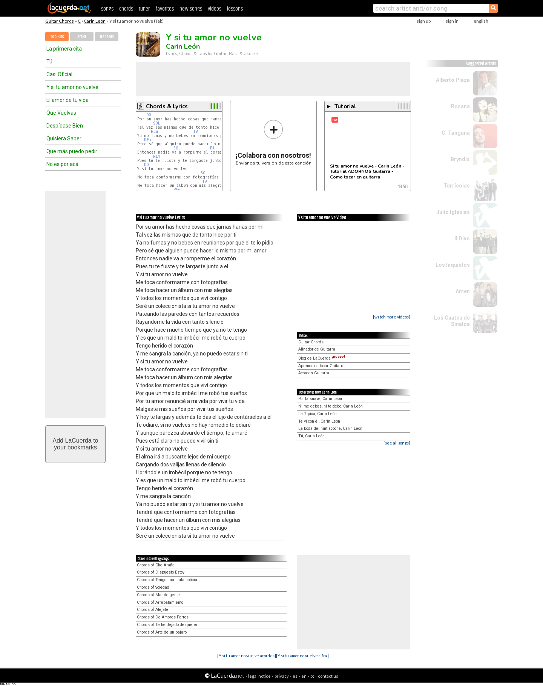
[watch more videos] (391, 316)
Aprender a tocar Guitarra (321, 365)
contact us (328, 676)
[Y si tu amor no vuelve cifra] (302, 655)
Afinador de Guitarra (316, 349)
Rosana (460, 106)
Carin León (95, 21)
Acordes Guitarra (313, 373)
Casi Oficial (59, 74)
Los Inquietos (453, 265)
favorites (164, 9)
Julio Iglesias (453, 212)
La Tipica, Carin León (317, 413)
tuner (144, 9)
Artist (81, 36)
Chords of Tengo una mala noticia (167, 579)
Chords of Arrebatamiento (160, 602)
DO (148, 114)
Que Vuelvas (61, 113)
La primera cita (64, 49)
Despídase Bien (64, 126)
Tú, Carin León (311, 436)
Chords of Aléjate (152, 609)
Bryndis (460, 159)
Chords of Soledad (153, 587)
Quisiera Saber (63, 138)
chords (126, 9)
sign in (452, 21)
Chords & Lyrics (167, 106)
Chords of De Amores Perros (163, 617)
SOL (156, 123)
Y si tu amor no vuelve (72, 87)
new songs (190, 9)
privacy (282, 676)
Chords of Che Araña (156, 565)
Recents (107, 36)
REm (154, 131)
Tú (49, 61)
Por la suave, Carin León (320, 398)
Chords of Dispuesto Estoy (160, 572)
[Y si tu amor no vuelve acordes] (246, 655)
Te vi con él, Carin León (319, 421)
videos (214, 9)
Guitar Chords (59, 21)
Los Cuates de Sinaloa (452, 321)
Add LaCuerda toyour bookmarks (75, 444)
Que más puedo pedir (71, 151)
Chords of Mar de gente (158, 594)
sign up (424, 21)
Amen (463, 291)
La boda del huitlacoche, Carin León (330, 428)
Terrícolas (456, 186)
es (295, 676)
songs (107, 9)
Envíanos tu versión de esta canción (273, 142)
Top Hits (57, 36)
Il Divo (462, 238)
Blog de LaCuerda (321, 358)
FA (196, 131)
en (304, 676)
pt (312, 676)
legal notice (259, 676)
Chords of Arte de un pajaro (162, 632)
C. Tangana (456, 133)
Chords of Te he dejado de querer (167, 624)
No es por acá (62, 164)
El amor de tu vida (67, 100)
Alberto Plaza (453, 80)
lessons (235, 9)
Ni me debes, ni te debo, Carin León (330, 406)
